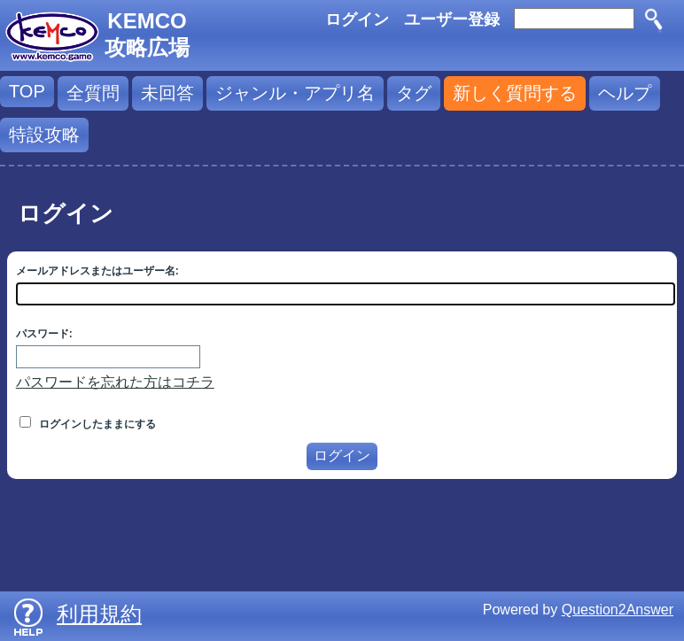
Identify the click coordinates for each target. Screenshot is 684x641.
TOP (27, 91)
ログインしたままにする (87, 424)
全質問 (93, 93)
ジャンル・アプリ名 (295, 93)
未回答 (167, 93)
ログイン (357, 19)
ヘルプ (624, 93)
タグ (413, 93)
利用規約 (99, 614)
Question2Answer (617, 609)
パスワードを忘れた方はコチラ (115, 382)
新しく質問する (515, 93)
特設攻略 (44, 134)
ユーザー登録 (452, 19)
